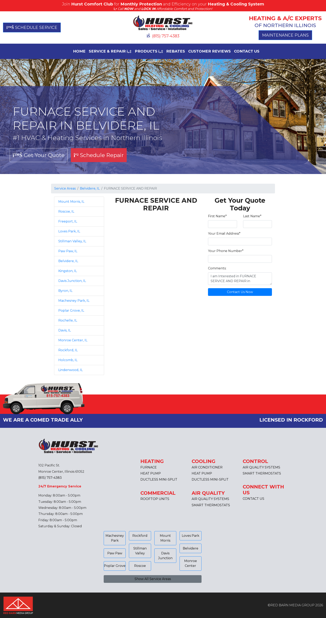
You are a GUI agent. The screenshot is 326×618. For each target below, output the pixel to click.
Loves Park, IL (69, 231)
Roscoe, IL (66, 211)
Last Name (252, 216)
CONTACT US (246, 51)
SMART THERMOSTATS (211, 505)
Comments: (217, 268)
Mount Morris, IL (71, 202)
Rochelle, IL (67, 320)
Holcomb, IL (67, 360)
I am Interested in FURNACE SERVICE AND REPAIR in (240, 278)
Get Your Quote (39, 155)
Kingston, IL (67, 271)
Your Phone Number (225, 251)
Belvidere (190, 548)
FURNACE (148, 467)
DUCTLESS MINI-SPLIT (158, 479)
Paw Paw (114, 553)
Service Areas (65, 188)
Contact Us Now (240, 292)
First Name (217, 216)
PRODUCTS (149, 51)
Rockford (139, 536)
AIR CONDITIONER (207, 467)
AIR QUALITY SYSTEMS (210, 499)
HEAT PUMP (150, 473)
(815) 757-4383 (163, 36)
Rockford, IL (68, 350)
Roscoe (140, 566)
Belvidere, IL (90, 188)
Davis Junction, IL (72, 281)
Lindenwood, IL (70, 370)
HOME (79, 51)
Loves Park (190, 536)
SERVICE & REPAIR (110, 51)
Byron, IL (65, 291)
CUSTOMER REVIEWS (209, 51)
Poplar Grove (114, 566)
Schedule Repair (99, 155)
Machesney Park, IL (73, 301)
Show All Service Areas (153, 579)
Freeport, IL (67, 221)
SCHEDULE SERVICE (31, 27)
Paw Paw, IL (67, 251)
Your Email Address (224, 233)
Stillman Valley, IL (72, 241)
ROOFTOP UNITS (154, 499)
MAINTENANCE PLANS (285, 35)
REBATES (175, 51)
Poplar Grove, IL (71, 310)
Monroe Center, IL (72, 340)
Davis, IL (64, 330)
